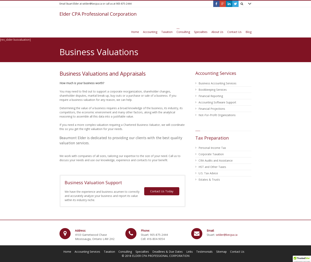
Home (67, 251)
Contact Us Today (161, 191)
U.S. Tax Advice (208, 173)
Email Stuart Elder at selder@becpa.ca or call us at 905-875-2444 (96, 3)
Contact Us (237, 251)
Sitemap (221, 251)
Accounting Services (87, 251)
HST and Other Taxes (212, 167)
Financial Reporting (211, 96)
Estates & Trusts (209, 179)
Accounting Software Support (217, 102)
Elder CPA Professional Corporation (98, 14)
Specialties (142, 251)
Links (189, 251)
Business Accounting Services (217, 83)
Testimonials (204, 251)
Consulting (125, 251)
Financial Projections (212, 109)
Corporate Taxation (211, 154)
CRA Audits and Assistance (216, 160)
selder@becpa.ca (226, 235)
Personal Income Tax (212, 148)
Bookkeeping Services (213, 90)
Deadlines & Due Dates (167, 251)
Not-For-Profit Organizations (217, 115)
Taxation (109, 251)
